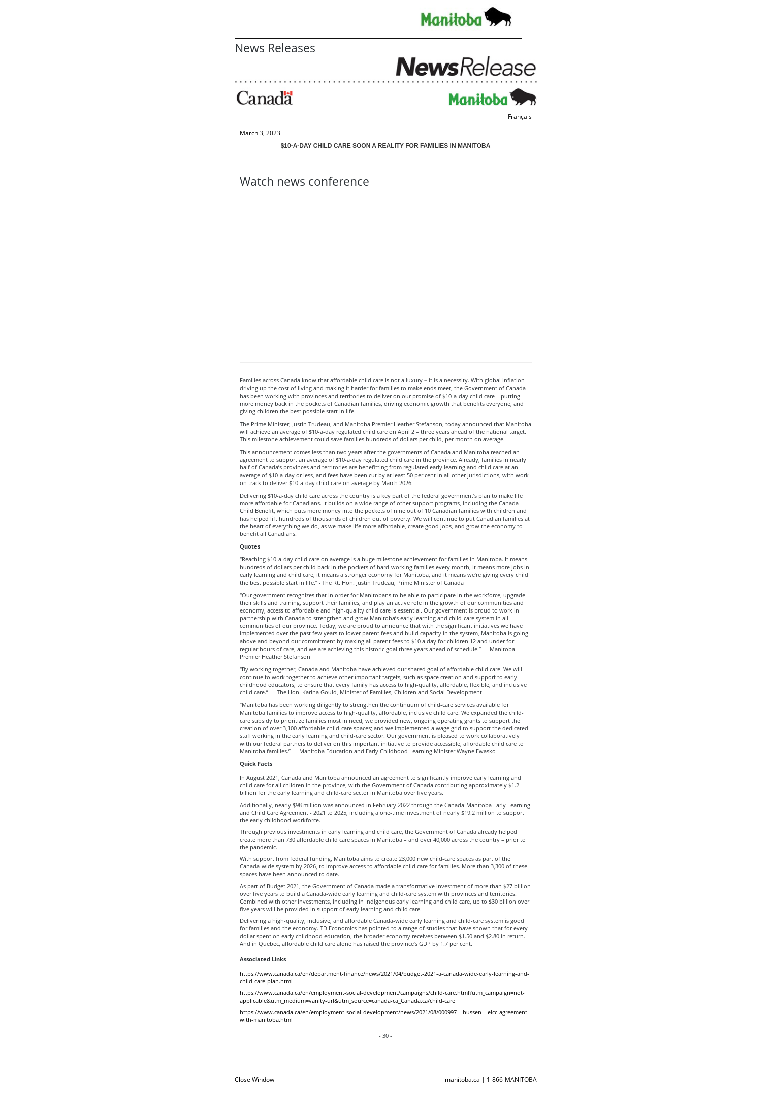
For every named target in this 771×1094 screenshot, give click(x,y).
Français (520, 116)
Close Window (254, 1079)
